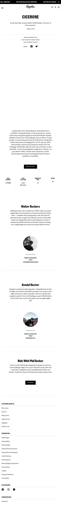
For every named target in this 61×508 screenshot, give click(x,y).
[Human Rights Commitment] (30, 463)
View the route (30, 166)
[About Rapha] (30, 438)
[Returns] (30, 412)
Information (6, 433)
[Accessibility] (30, 478)
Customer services (8, 404)
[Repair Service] (30, 419)
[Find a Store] (30, 408)
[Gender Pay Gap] (30, 456)
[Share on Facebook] (31, 46)
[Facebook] (3, 489)
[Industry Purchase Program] (30, 452)
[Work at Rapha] (30, 445)
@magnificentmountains (30, 262)
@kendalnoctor (30, 338)
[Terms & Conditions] (30, 474)
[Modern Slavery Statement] (30, 449)
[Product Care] (30, 426)
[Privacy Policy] (30, 467)
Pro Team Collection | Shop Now (27, 2)
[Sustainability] (30, 441)
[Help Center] (30, 415)
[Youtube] (14, 489)
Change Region (6, 497)
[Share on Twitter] (37, 46)
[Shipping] (30, 423)
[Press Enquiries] (30, 460)
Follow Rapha (6, 485)
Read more (30, 382)
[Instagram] (8, 489)
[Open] (2, 8)
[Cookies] (30, 471)
